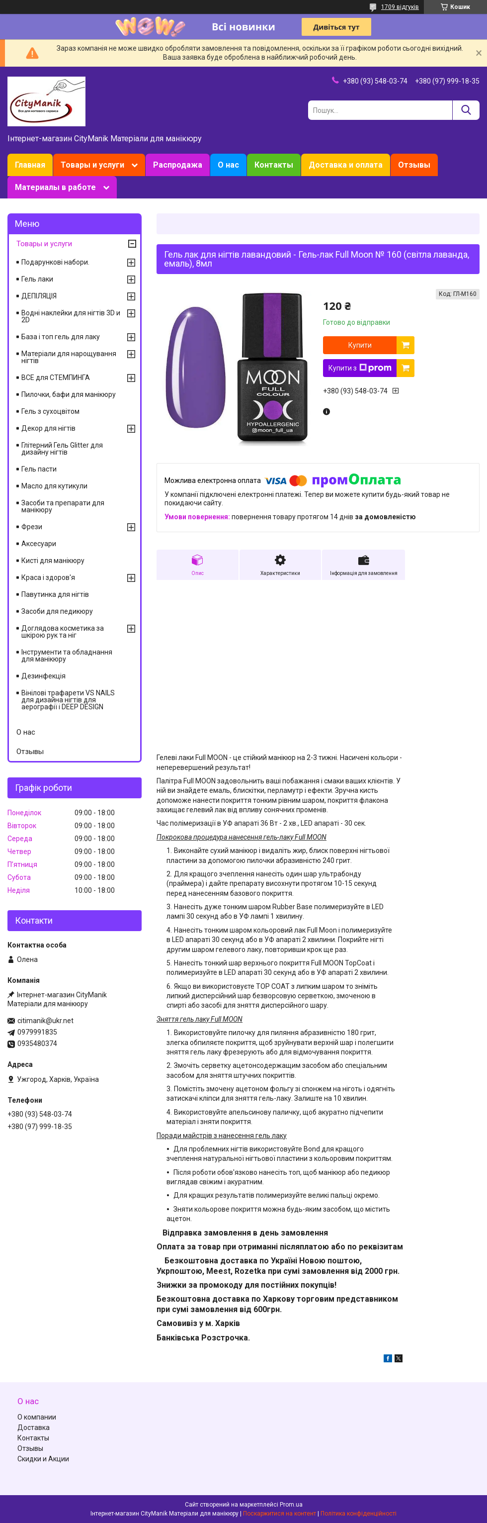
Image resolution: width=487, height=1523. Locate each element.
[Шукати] (466, 110)
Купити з (360, 368)
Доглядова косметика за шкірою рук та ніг (62, 631)
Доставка (33, 1427)
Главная (30, 165)
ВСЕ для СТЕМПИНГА (55, 377)
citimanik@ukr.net (45, 1021)
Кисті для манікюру (52, 561)
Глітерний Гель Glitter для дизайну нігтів (62, 448)
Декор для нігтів (48, 428)
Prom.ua (291, 1504)
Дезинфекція (43, 676)
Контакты (273, 165)
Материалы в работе (55, 187)
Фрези (31, 527)
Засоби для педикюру (57, 611)
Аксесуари (38, 544)
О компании (36, 1417)
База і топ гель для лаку (60, 337)
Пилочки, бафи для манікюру (68, 394)
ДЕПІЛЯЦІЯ (39, 296)
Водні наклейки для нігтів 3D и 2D (70, 316)
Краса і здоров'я (48, 577)
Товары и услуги (92, 165)
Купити (360, 345)
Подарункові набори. (55, 262)
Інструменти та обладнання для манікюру (66, 655)
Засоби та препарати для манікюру (62, 506)
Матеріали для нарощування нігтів (68, 357)
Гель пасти (39, 469)
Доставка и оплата (346, 165)
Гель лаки (37, 279)
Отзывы (414, 165)
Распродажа (177, 165)
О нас (228, 165)
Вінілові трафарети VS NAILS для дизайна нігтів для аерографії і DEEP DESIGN (68, 700)
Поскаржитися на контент (279, 1513)
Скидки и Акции (43, 1459)
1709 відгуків (400, 6)
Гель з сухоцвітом (50, 411)
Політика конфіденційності (359, 1513)
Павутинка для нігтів (55, 594)
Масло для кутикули (54, 486)
